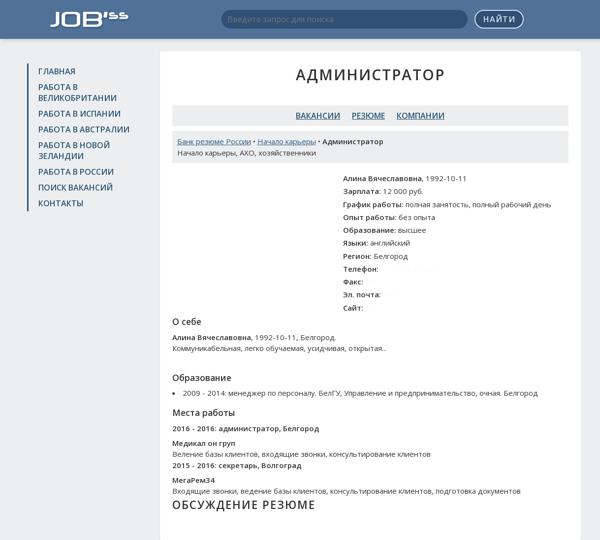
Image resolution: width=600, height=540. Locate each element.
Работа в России (76, 171)
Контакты (61, 203)
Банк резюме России (214, 141)
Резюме (368, 115)
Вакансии (318, 115)
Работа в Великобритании (77, 92)
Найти (499, 19)
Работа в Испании (79, 113)
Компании (420, 115)
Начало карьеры (286, 141)
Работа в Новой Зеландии (74, 150)
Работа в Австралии (83, 129)
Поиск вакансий (75, 187)
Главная (56, 71)
